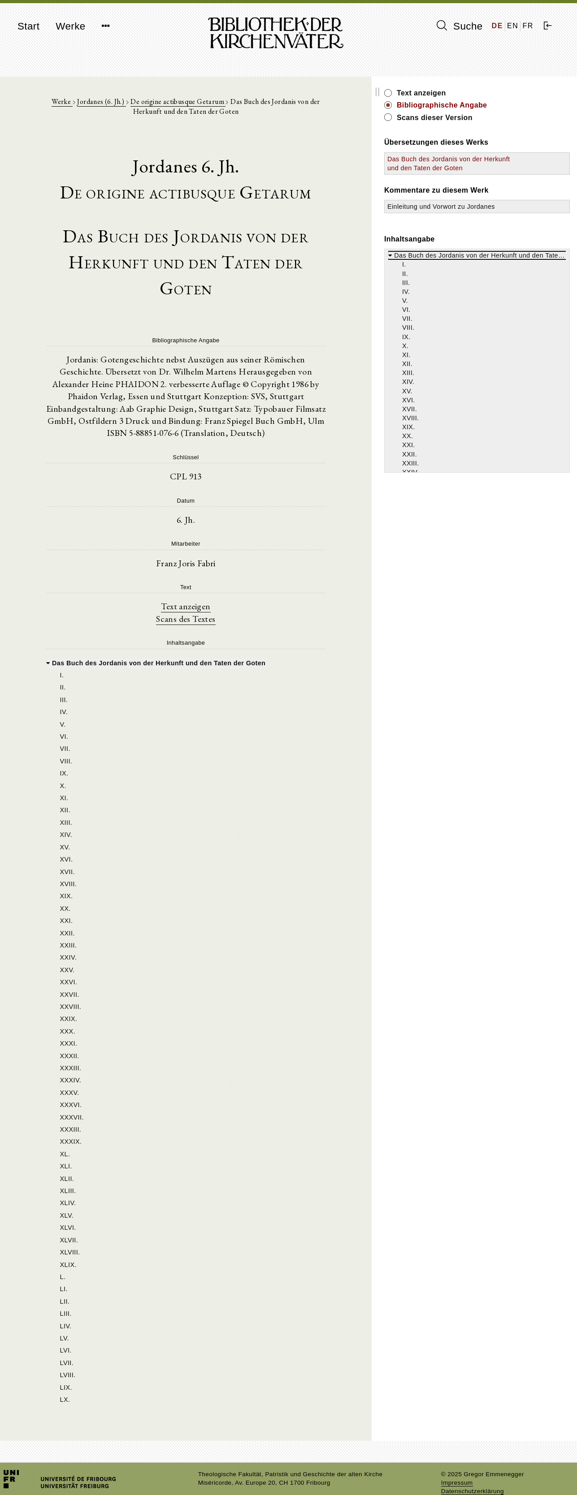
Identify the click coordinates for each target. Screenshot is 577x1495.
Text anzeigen (216, 573)
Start (28, 26)
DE (497, 26)
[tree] (216, 1005)
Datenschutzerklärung (472, 1474)
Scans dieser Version (496, 117)
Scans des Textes (216, 585)
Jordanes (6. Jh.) (104, 103)
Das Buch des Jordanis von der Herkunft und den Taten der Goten (490, 168)
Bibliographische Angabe (503, 105)
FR (528, 26)
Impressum (457, 1466)
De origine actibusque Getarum (180, 103)
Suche (459, 26)
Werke (70, 26)
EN (512, 26)
